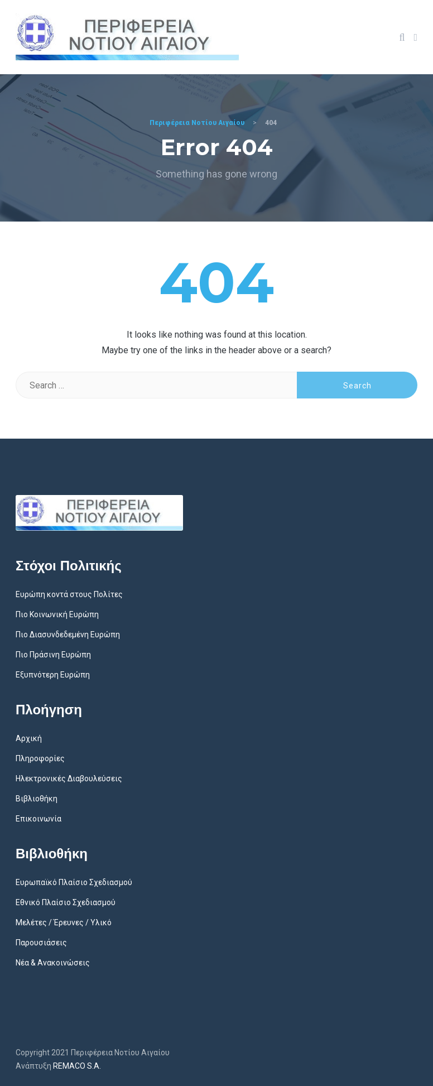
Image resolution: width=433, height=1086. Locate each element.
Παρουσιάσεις (41, 942)
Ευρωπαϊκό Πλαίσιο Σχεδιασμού (74, 882)
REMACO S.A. (77, 1065)
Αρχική (29, 738)
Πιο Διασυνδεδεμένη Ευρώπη (68, 634)
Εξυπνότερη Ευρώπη (53, 674)
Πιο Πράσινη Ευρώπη (53, 654)
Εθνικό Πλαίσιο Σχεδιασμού (66, 902)
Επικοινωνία (38, 818)
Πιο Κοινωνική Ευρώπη (57, 614)
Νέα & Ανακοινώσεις (53, 962)
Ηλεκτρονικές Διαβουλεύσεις (69, 778)
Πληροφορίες (40, 758)
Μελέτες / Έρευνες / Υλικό (64, 922)
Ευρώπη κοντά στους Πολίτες (69, 594)
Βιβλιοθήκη (36, 798)
